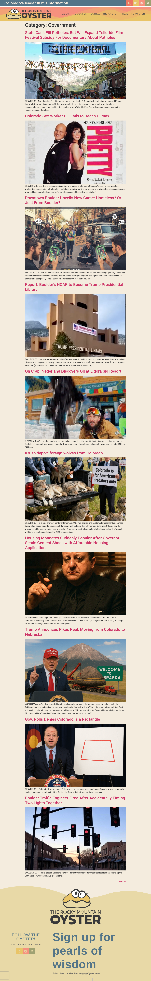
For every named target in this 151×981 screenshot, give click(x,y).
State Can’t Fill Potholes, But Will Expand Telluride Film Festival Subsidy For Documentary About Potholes (74, 35)
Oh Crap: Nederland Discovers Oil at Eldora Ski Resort (73, 371)
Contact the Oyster (104, 14)
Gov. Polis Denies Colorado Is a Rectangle (62, 719)
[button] (129, 3)
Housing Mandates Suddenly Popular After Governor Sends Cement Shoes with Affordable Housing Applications (72, 543)
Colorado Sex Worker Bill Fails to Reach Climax (67, 116)
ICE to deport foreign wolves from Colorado (64, 453)
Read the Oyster (133, 14)
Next (122, 881)
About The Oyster (74, 14)
